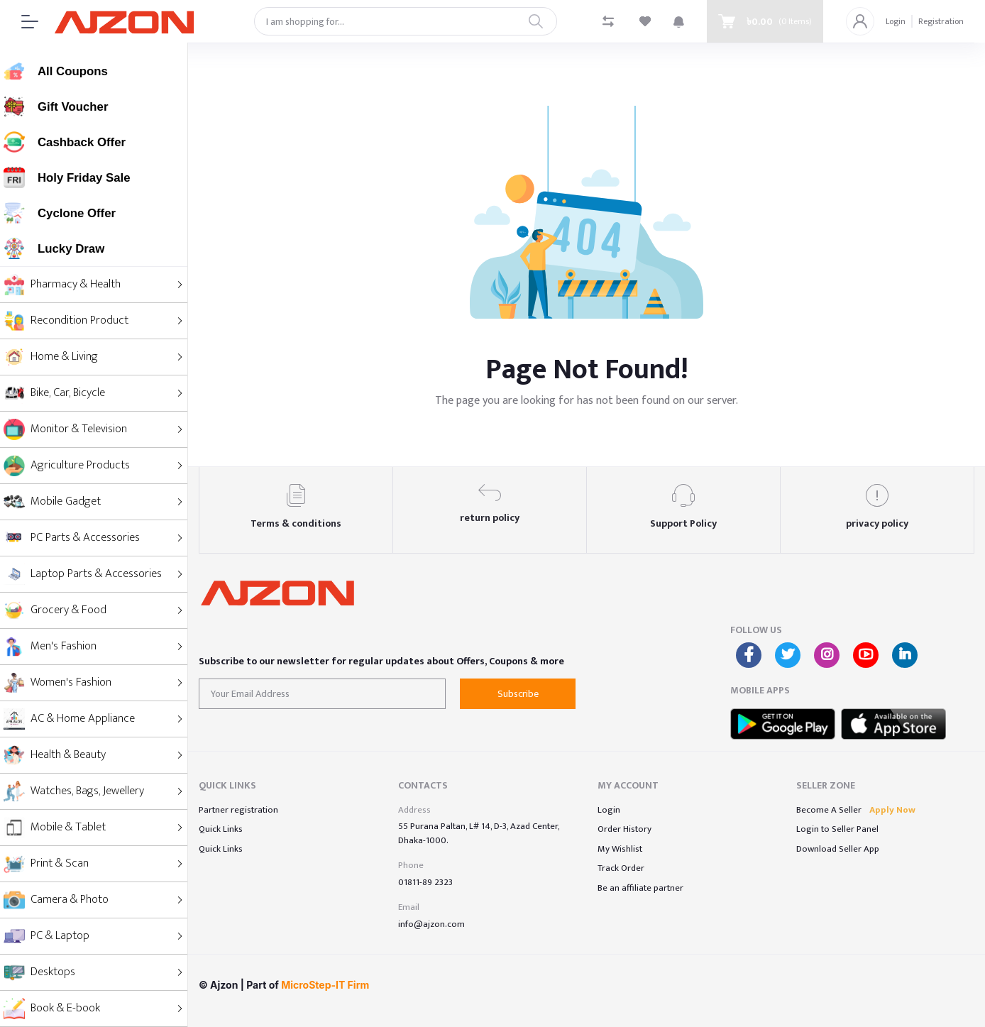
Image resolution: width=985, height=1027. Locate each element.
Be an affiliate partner (640, 888)
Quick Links (221, 829)
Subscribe (518, 694)
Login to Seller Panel (837, 829)
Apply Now (892, 810)
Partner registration (238, 810)
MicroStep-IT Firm (325, 985)
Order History (624, 829)
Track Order (621, 868)
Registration (941, 21)
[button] (678, 21)
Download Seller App (837, 849)
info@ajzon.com (431, 924)
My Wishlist (620, 849)
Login (896, 21)
